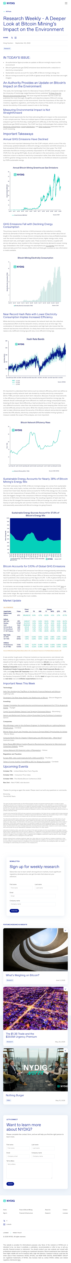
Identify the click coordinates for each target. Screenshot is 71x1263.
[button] (66, 3)
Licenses (65, 1213)
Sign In (5, 1213)
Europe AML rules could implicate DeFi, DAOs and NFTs (23, 758)
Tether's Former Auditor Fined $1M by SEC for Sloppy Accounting (26, 762)
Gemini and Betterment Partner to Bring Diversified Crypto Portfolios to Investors (32, 715)
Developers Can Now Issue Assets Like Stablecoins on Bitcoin (25, 698)
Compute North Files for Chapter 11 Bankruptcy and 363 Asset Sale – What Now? (32, 738)
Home (5, 1210)
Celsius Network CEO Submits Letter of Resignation (22, 750)
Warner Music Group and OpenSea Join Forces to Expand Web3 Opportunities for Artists (35, 732)
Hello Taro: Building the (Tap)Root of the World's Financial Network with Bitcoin (31, 691)
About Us (47, 1210)
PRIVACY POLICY (17, 1233)
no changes (50, 246)
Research (47, 1213)
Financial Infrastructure (26, 1213)
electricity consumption (11, 127)
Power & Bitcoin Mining (25, 1210)
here (62, 586)
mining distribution (28, 127)
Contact (65, 1210)
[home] (9, 3)
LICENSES (6, 1233)
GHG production (44, 127)
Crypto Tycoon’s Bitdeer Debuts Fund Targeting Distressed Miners (27, 711)
